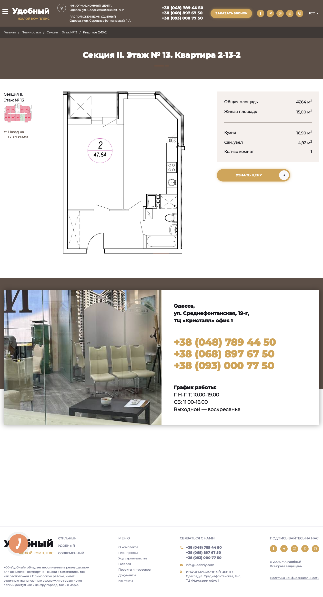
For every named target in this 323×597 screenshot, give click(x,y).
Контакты (125, 581)
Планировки (31, 32)
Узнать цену (249, 175)
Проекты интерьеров (134, 569)
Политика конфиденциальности (294, 578)
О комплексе (128, 547)
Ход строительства (132, 558)
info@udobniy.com (200, 565)
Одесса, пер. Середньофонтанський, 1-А (100, 19)
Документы (127, 575)
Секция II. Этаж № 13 (62, 32)
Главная (10, 32)
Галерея (124, 564)
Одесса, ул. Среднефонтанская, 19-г (100, 8)
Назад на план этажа (18, 134)
